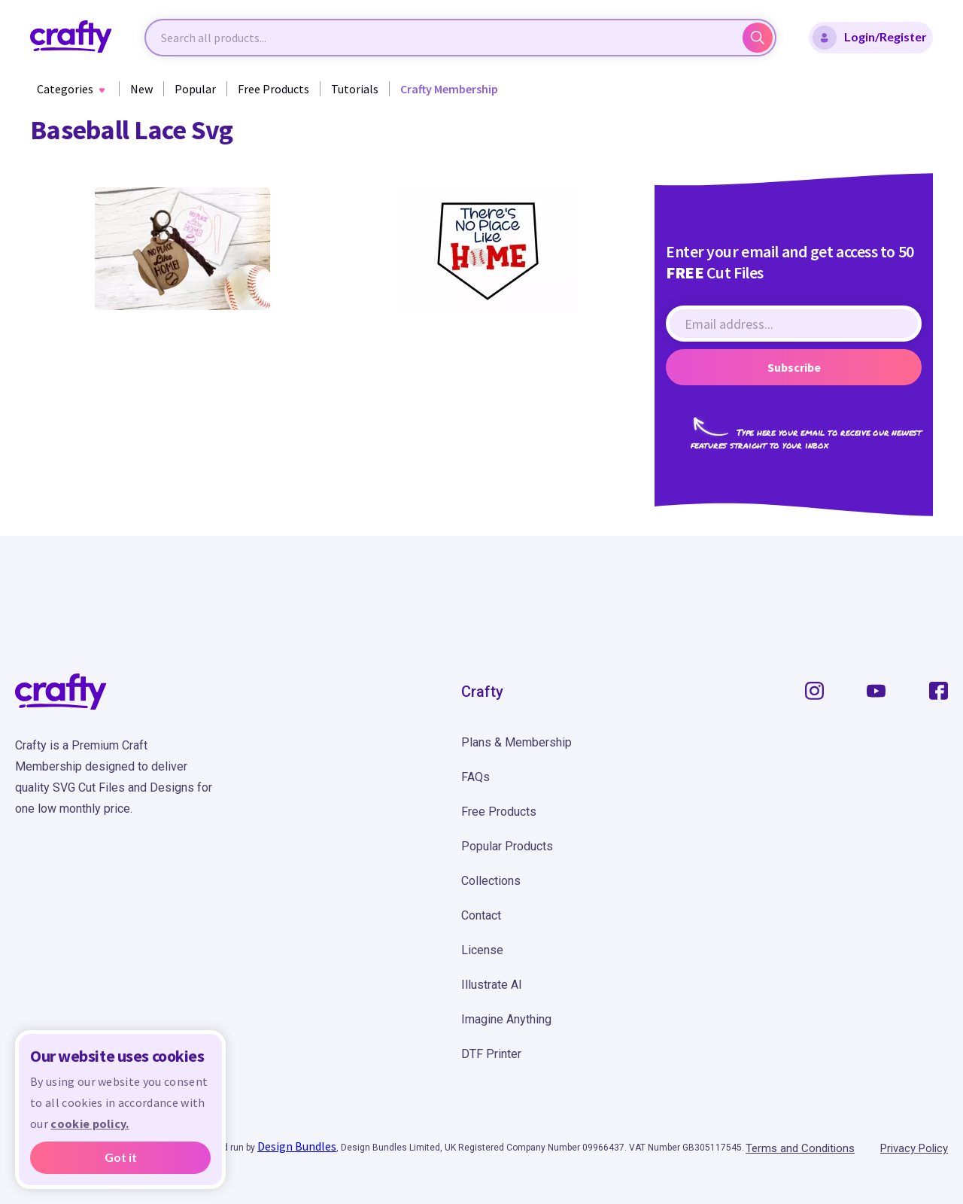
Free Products (273, 88)
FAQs (475, 777)
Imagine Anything (506, 1019)
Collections (491, 881)
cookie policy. (89, 1123)
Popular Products (507, 846)
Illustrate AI (491, 984)
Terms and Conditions (800, 1148)
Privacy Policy (914, 1148)
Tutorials (354, 88)
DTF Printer (491, 1054)
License (482, 950)
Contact (481, 915)
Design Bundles (296, 1146)
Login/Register (870, 38)
